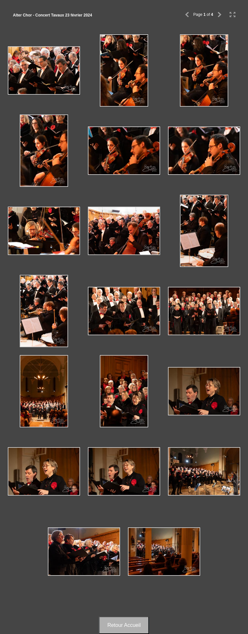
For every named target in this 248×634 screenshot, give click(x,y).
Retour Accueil (123, 625)
